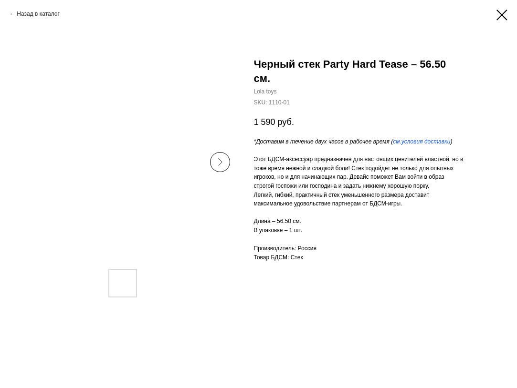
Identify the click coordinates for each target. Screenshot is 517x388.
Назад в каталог (38, 13)
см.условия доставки (421, 141)
